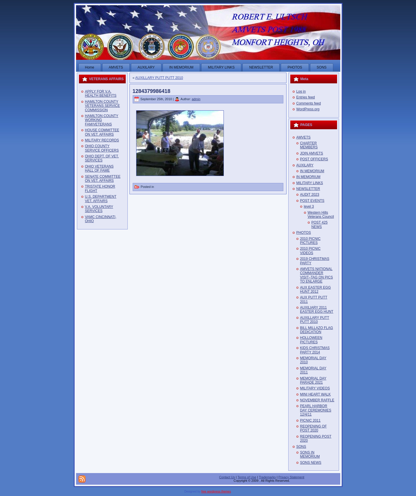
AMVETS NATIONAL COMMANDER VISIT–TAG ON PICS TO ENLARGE (316, 275)
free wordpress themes (216, 491)
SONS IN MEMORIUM (310, 454)
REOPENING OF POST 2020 (313, 428)
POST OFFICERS (314, 159)
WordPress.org (308, 109)
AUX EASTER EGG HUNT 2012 (315, 289)
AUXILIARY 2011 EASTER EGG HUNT (317, 309)
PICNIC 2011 (310, 420)
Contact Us (227, 477)
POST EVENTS (312, 201)
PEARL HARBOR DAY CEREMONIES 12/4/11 (316, 410)
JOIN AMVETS (311, 153)
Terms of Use (246, 477)
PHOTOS (303, 233)
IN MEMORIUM (312, 171)
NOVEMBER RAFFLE (317, 400)
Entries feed (305, 97)
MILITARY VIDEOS (315, 388)
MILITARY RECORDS (102, 140)
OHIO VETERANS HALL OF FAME (99, 168)
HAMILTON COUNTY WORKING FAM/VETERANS (101, 120)
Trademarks (267, 477)
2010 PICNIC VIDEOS (310, 251)
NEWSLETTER (308, 189)
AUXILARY (305, 165)
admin (196, 99)
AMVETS (303, 137)
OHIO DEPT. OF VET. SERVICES (102, 158)
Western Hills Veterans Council (321, 215)
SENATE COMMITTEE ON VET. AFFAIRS (102, 179)
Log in (301, 91)
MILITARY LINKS (309, 183)
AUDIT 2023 (309, 195)
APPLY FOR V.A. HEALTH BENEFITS (100, 93)
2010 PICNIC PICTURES (310, 241)
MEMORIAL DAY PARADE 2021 (313, 380)
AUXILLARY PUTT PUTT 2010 (159, 78)
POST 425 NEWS (319, 224)
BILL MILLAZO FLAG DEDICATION (316, 330)
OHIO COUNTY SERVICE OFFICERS (102, 148)
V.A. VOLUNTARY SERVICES (99, 209)
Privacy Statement (291, 477)
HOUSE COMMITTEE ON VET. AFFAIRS (102, 132)
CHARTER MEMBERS (309, 145)
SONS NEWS (310, 463)
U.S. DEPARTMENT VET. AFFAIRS (100, 199)
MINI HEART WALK (315, 394)
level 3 (309, 206)
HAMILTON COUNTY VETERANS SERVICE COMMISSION (102, 106)
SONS (301, 447)
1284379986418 (151, 91)
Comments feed (308, 103)
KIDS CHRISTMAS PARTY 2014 (315, 350)
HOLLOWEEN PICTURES (311, 340)
